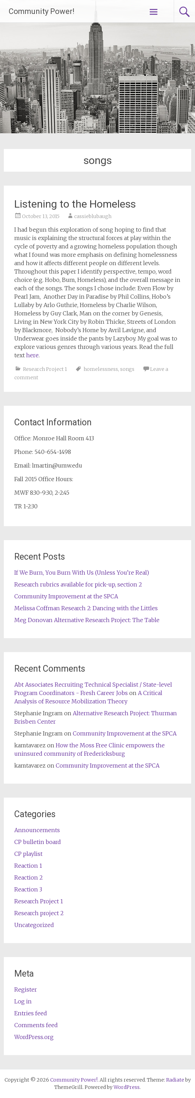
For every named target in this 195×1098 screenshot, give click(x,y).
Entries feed (30, 1013)
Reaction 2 (28, 877)
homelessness (101, 369)
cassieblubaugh (92, 216)
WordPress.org (34, 1036)
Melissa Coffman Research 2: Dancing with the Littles (86, 608)
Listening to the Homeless (75, 204)
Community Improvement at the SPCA (66, 596)
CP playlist (28, 853)
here (32, 355)
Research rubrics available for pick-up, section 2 (78, 584)
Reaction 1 (28, 865)
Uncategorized (34, 924)
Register (25, 989)
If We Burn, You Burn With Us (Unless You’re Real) (81, 572)
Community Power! (42, 11)
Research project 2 (39, 913)
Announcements (37, 830)
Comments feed (36, 1025)
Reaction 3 (28, 889)
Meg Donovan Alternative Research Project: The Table (86, 620)
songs (127, 369)
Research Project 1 (45, 369)
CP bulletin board (37, 841)
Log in (23, 1001)
